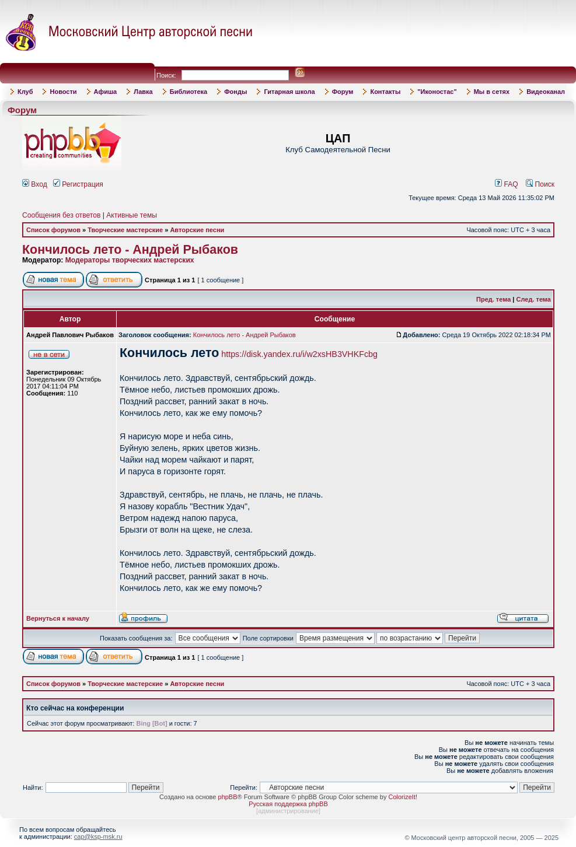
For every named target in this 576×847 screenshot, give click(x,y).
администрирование (288, 810)
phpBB (228, 796)
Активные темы (131, 215)
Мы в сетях (491, 91)
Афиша (105, 91)
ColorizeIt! (402, 796)
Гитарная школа (289, 91)
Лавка (143, 91)
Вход (34, 184)
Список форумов (53, 229)
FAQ (506, 184)
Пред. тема (493, 299)
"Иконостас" (436, 91)
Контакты (385, 91)
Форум (343, 91)
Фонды (235, 91)
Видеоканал (545, 91)
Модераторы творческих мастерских (129, 260)
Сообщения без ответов (61, 215)
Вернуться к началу (57, 618)
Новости (63, 91)
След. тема (533, 299)
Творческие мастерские (125, 229)
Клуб (25, 91)
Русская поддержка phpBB (288, 803)
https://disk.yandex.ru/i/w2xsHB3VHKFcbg (299, 354)
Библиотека (189, 91)
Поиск (540, 184)
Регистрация (78, 184)
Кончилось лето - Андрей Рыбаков (130, 250)
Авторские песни (197, 229)
